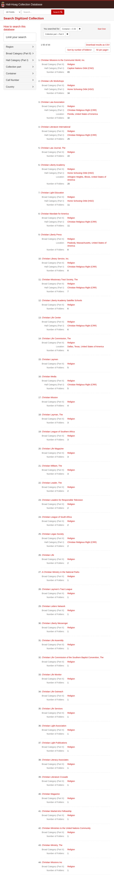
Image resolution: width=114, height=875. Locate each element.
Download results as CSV (98, 45)
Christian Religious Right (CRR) (82, 110)
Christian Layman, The (52, 414)
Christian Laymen (50, 359)
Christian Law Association (53, 102)
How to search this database (15, 28)
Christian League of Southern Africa (58, 431)
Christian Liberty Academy (53, 165)
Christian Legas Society (53, 534)
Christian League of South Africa (57, 517)
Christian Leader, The (52, 483)
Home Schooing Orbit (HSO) (80, 89)
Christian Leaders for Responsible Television (62, 500)
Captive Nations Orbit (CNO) (80, 68)
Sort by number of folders (79, 50)
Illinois (87, 177)
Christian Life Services (52, 708)
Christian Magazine (51, 794)
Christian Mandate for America (55, 214)
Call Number (12, 80)
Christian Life (48, 555)
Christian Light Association (54, 726)
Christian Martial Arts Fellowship (56, 811)
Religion (71, 64)
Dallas (70, 346)
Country (10, 87)
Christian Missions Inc (52, 862)
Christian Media (49, 376)
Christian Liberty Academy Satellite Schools (62, 300)
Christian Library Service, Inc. (55, 258)
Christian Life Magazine (53, 448)
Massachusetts (83, 243)
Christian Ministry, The (52, 845)
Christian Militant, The (52, 466)
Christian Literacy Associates (55, 760)
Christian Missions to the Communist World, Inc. (63, 60)
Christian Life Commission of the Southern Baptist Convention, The (72, 657)
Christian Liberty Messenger (55, 623)
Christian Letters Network (53, 606)
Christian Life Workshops (52, 81)
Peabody (71, 243)
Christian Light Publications (54, 743)
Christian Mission (50, 397)
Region (10, 47)
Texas (77, 346)
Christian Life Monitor (51, 674)
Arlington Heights (75, 177)
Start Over (102, 29)
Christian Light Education (52, 192)
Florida (70, 114)
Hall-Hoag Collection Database (15, 4)
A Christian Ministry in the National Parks (60, 572)
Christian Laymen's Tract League (57, 589)
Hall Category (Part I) (17, 60)
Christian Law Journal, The (53, 148)
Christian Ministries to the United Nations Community (66, 828)
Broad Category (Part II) (18, 53)
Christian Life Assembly (53, 640)
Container (11, 73)
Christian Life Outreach (52, 691)
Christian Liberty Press (51, 234)
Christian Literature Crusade (55, 777)
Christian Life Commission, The (56, 338)
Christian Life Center (51, 317)
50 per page (102, 50)
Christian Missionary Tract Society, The (60, 279)
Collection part (13, 67)
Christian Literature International (55, 127)
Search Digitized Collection (24, 18)
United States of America (86, 114)
